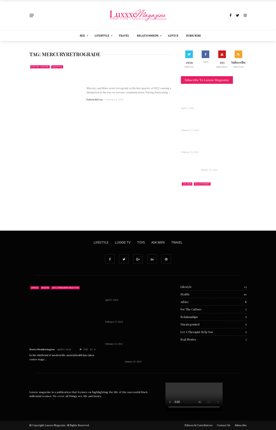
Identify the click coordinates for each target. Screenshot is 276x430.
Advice (173, 35)
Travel (124, 35)
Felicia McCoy (95, 99)
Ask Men (187, 184)
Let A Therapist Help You (65, 287)
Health (45, 287)
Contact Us (223, 425)
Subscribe (193, 35)
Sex (82, 35)
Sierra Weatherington (42, 349)
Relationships (147, 35)
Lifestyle (102, 35)
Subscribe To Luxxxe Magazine (207, 80)
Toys (141, 242)
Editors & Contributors (199, 425)
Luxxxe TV (123, 242)
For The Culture (40, 67)
